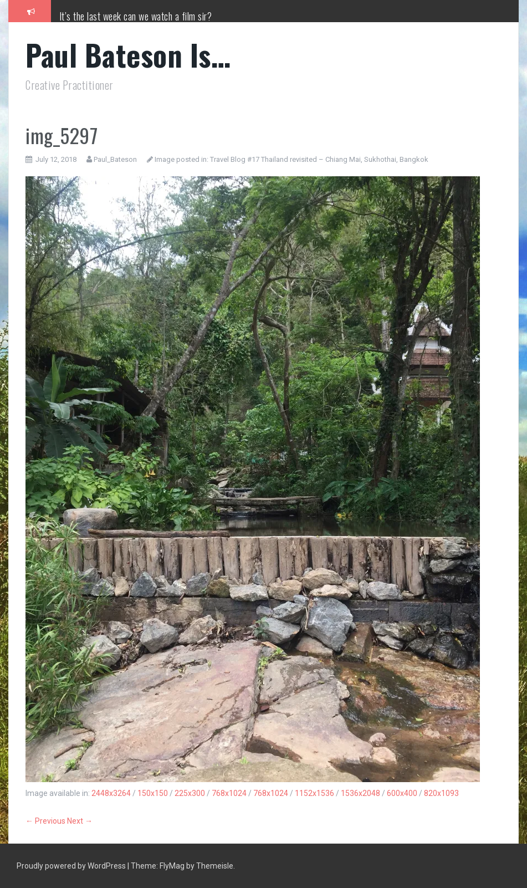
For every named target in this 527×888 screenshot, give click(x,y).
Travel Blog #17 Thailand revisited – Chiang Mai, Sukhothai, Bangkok (319, 159)
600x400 (402, 793)
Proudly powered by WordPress (72, 865)
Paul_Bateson (115, 159)
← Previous (45, 820)
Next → (80, 820)
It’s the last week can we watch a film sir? (135, 16)
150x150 (152, 793)
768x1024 (229, 793)
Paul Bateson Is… (128, 54)
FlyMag (172, 865)
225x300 (190, 793)
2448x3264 (111, 793)
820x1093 (441, 793)
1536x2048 (360, 793)
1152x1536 (314, 793)
